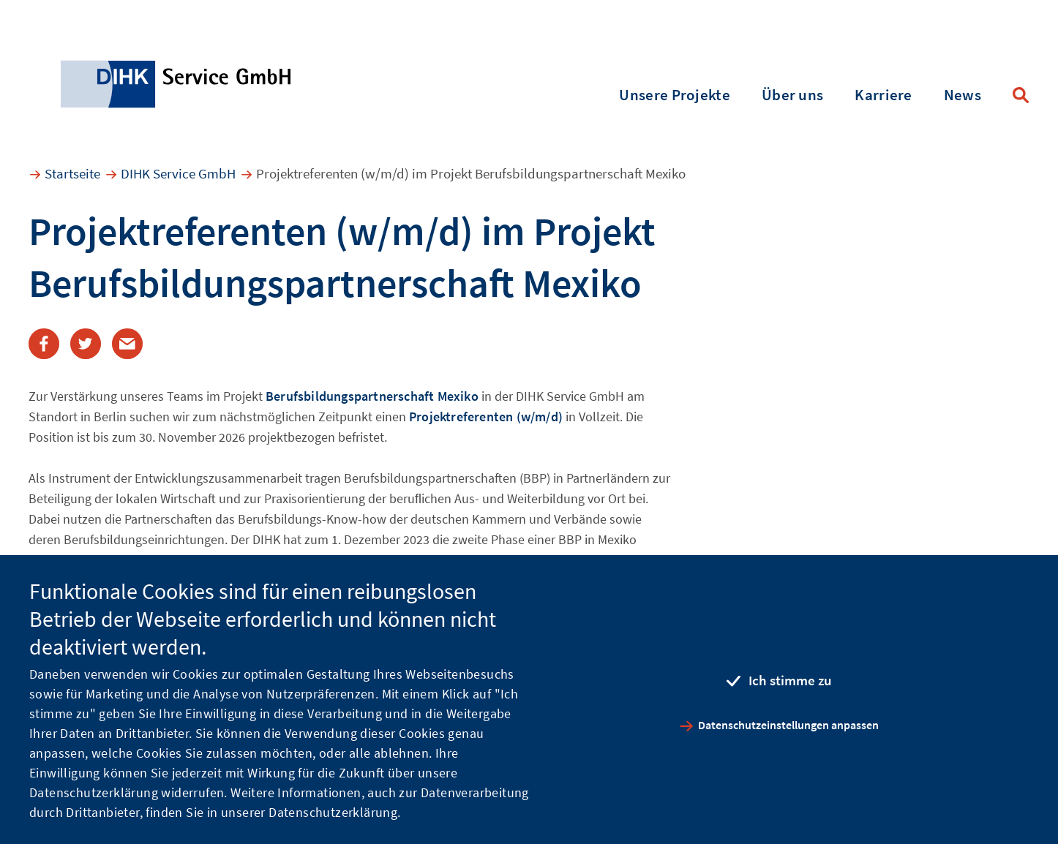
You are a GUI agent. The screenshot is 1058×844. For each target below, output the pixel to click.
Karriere (883, 95)
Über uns (792, 95)
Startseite (72, 173)
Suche (1021, 95)
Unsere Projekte (674, 95)
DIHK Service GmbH (178, 173)
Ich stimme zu (790, 680)
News (962, 95)
